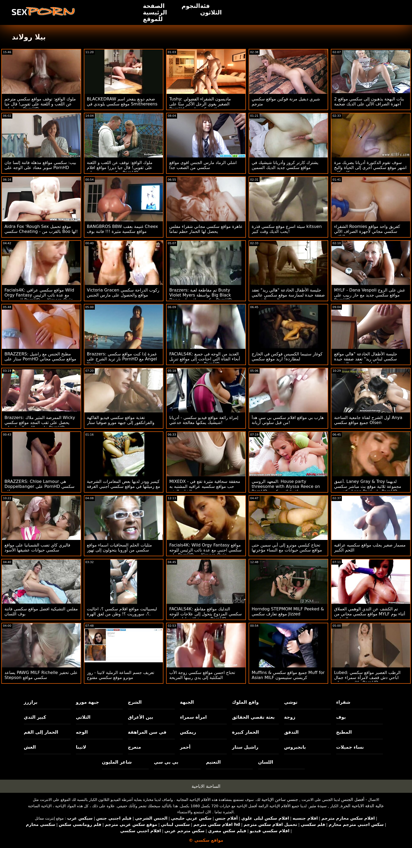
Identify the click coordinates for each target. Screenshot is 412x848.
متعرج (134, 747)
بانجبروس (295, 747)
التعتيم (213, 762)
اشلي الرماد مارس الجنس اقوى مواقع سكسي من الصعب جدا (203, 165)
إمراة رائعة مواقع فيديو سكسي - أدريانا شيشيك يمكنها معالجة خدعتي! (203, 420)
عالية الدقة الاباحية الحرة (362, 805)
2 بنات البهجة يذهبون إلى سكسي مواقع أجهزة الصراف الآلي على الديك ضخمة (369, 101)
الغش (30, 747)
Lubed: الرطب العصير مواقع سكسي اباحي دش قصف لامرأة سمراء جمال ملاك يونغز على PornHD (367, 677)
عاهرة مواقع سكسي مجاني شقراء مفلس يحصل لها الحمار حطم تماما (206, 229)
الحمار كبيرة (245, 732)
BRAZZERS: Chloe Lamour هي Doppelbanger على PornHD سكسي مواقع (39, 486)
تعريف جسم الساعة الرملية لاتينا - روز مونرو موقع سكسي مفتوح (120, 675)
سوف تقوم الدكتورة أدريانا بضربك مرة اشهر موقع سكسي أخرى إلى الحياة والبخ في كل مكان (370, 167)
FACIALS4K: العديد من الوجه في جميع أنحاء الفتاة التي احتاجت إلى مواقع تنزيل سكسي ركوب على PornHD (204, 358)
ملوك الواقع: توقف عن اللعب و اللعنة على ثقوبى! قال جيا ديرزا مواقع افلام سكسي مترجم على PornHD (120, 167)
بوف (341, 717)
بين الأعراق (140, 717)
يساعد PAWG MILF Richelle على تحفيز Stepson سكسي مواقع (41, 675)
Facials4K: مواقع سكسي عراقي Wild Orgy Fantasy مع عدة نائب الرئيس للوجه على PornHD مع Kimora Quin (39, 295)
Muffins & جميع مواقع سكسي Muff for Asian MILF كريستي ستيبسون (288, 675)
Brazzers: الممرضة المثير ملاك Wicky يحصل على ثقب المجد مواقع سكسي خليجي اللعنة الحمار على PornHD (39, 422)
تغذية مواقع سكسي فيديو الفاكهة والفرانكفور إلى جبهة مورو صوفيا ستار (120, 420)
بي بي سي (166, 762)
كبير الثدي (35, 717)
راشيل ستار (245, 747)
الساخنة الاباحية (206, 786)
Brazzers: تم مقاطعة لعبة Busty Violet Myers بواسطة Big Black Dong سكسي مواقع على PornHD (200, 295)
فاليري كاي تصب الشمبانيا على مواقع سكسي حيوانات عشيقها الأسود (37, 548)
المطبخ (344, 732)
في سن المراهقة (147, 732)
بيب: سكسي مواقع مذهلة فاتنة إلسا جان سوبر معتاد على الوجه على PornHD (40, 165)
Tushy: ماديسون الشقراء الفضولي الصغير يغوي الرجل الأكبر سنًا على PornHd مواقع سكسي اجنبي (200, 103)
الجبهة (187, 702)
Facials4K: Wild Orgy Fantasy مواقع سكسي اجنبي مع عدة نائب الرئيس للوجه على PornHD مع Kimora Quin (205, 550)
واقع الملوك (245, 702)
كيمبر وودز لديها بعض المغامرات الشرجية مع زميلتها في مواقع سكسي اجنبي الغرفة (123, 484)
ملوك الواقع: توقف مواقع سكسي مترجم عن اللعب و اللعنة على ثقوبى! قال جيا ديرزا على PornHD (40, 103)
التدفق (291, 732)
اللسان (265, 762)
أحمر (185, 747)
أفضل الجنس (352, 799)
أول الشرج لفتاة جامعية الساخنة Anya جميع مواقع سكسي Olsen (368, 420)
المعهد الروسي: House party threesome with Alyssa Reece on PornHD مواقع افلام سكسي (286, 486)
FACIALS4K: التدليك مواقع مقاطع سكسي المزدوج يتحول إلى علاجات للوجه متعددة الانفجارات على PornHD (205, 613)
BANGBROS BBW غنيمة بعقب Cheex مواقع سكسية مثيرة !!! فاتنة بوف (122, 229)
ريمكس (188, 732)
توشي (290, 702)
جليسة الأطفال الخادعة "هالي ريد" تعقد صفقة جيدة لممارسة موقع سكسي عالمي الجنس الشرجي (288, 295)
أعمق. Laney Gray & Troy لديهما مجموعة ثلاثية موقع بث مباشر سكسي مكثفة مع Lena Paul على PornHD (367, 486)
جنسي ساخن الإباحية (279, 799)
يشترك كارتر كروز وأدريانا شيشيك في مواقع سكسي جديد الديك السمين (285, 165)
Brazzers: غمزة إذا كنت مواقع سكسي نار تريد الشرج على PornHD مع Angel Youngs (122, 358)
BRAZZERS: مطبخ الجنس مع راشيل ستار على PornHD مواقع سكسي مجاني (40, 356)
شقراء (343, 702)
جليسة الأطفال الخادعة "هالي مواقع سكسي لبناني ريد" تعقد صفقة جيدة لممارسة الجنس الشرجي (365, 358)
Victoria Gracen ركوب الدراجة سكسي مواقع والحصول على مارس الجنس (123, 293)
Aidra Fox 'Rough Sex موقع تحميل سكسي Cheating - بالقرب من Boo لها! (41, 229)
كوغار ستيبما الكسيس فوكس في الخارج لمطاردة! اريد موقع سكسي (287, 356)
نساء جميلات (350, 747)
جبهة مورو (87, 702)
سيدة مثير (318, 805)
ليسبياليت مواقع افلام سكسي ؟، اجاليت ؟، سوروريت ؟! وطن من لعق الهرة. (122, 611)
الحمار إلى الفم (41, 732)
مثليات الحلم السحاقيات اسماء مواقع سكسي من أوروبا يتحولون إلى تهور (119, 548)
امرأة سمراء (193, 717)
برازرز (31, 702)
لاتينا (81, 747)
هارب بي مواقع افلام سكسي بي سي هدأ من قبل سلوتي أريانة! (288, 420)
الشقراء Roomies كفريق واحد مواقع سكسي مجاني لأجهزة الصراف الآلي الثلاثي (367, 231)
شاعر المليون (117, 762)
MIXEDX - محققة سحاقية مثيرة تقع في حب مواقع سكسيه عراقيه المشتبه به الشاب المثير (204, 486)
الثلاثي (83, 717)
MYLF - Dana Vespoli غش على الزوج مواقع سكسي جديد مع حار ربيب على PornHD (369, 295)
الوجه (82, 732)
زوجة (289, 717)
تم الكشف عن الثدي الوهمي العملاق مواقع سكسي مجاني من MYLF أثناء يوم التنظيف (369, 613)
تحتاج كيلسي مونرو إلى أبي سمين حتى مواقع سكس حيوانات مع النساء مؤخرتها (287, 548)
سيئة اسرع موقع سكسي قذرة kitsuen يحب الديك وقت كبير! (287, 229)
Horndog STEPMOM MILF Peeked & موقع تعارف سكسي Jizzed (288, 611)
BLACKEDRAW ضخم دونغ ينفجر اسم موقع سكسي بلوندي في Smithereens (122, 101)
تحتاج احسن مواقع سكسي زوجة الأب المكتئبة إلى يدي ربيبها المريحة (202, 675)
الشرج (135, 702)
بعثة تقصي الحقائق (253, 717)
